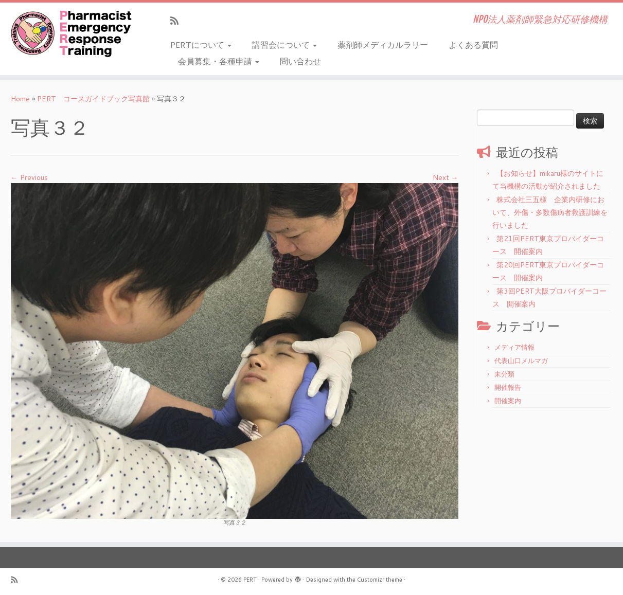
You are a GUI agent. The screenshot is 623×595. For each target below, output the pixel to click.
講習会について (284, 44)
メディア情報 (514, 347)
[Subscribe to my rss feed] (177, 20)
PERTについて (201, 44)
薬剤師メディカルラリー (382, 44)
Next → (445, 177)
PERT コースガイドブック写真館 (93, 99)
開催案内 (507, 400)
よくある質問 (473, 44)
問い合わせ (300, 61)
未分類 (504, 373)
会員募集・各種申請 (218, 61)
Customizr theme (379, 579)
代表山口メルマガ (521, 360)
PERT (250, 579)
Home (20, 99)
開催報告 (507, 387)
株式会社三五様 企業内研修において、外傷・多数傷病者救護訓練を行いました (550, 212)
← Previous (29, 177)
